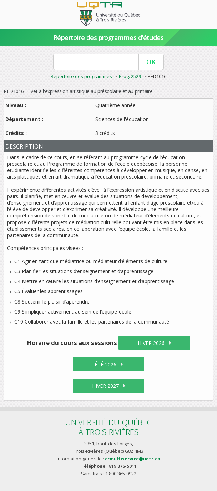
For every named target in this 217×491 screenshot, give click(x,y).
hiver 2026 (151, 343)
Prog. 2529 (130, 76)
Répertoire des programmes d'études (109, 37)
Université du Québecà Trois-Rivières (108, 427)
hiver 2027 (105, 385)
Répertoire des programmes (81, 76)
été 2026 (105, 364)
